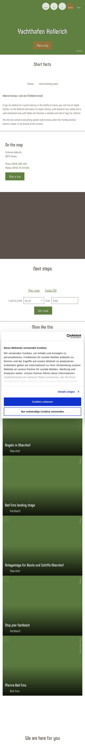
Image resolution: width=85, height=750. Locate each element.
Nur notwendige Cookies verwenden (42, 411)
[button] (54, 6)
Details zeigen (66, 391)
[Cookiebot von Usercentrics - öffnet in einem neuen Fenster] (66, 336)
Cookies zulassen (42, 401)
